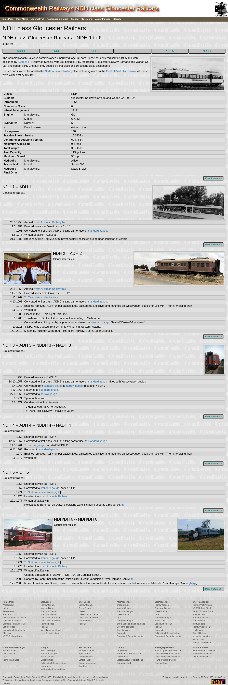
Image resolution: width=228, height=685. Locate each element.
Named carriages (124, 620)
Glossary (7, 633)
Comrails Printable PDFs (14, 624)
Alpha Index (84, 653)
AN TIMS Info (85, 647)
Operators (86, 19)
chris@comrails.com (98, 677)
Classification (122, 614)
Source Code (9, 627)
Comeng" (24, 61)
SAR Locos (84, 602)
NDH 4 (133, 51)
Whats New (8, 605)
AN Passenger (123, 602)
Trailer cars (198, 630)
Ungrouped (46, 666)
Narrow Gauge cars (202, 627)
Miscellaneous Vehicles (52, 630)
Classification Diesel (50, 620)
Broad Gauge (122, 605)
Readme (82, 666)
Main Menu (22, 19)
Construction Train (163, 624)
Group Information (87, 650)
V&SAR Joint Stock (202, 608)
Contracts (121, 633)
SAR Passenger (201, 602)
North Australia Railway (59, 71)
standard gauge (97, 230)
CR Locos (46, 602)
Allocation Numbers (202, 636)
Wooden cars (199, 620)
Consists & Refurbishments (129, 636)
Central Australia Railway (121, 71)
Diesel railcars (123, 630)
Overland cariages (125, 627)
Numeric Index (85, 656)
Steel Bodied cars (201, 617)
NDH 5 (170, 51)
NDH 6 (207, 51)
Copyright (18, 677)
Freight (74, 19)
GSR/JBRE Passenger (14, 647)
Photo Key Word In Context (168, 653)
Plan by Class (161, 663)
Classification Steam (50, 617)
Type (118, 617)
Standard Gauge (124, 611)
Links (5, 608)
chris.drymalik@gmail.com (72, 677)
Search (117, 19)
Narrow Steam (48, 605)
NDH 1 (21, 51)
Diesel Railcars (200, 633)
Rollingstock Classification (167, 633)
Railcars (44, 627)
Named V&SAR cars (202, 605)
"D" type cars (199, 624)
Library (120, 647)
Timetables (121, 650)
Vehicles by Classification (205, 650)
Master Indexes (102, 19)
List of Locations (200, 656)
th (122, 504)
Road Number (9, 650)
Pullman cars (199, 614)
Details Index (84, 660)
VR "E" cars (198, 639)
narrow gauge (74, 385)
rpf (194, 583)
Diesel (81, 611)
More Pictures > (213, 178)
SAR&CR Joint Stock (203, 611)
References (8, 611)
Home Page (8, 19)
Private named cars (202, 642)
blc (64, 222)
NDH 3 (95, 51)
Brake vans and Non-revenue (130, 624)
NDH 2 (58, 51)
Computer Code (124, 663)
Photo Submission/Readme (168, 656)
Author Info (8, 614)
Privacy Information (12, 620)
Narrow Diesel (47, 608)
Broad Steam (84, 608)
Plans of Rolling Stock (165, 660)
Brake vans (160, 620)
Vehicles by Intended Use (53, 669)
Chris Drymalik (33, 677)
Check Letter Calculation (14, 617)
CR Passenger (162, 602)
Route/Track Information (14, 630)
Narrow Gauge (123, 608)
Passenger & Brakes (57, 19)
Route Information (87, 663)
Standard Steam (48, 611)
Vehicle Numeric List (202, 653)
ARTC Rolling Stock (12, 636)
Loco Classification (50, 633)
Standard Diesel (48, 614)
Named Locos (47, 624)
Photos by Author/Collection (168, 650)
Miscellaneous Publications (129, 660)
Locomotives (37, 19)
